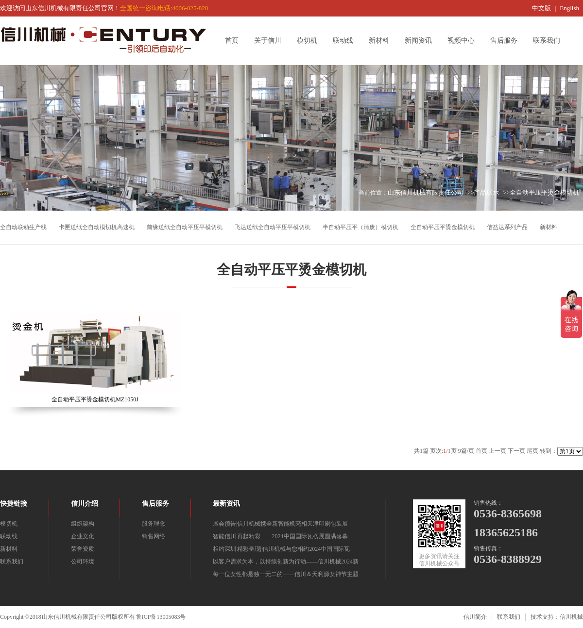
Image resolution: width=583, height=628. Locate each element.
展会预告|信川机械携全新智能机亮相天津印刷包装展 (280, 523)
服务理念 (153, 523)
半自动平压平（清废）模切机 (360, 227)
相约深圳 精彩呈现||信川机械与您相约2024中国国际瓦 (281, 548)
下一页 (516, 450)
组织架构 (82, 523)
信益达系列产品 (507, 227)
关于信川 (271, 40)
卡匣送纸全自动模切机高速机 (97, 227)
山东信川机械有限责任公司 (425, 192)
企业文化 (82, 536)
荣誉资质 (82, 548)
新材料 (382, 40)
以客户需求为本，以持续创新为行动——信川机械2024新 (286, 561)
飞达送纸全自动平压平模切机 (272, 227)
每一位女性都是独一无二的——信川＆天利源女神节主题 (286, 574)
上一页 (497, 450)
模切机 (310, 40)
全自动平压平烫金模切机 (544, 192)
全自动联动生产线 (23, 227)
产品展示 (486, 192)
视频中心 (464, 40)
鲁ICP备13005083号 (161, 616)
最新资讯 (226, 503)
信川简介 (475, 616)
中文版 (541, 8)
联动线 (346, 40)
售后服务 (507, 40)
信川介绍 (84, 503)
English (569, 8)
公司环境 (82, 561)
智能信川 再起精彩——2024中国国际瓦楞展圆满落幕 (280, 536)
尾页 (532, 450)
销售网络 (153, 536)
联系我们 (550, 40)
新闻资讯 (422, 40)
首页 (235, 40)
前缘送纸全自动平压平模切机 (185, 227)
